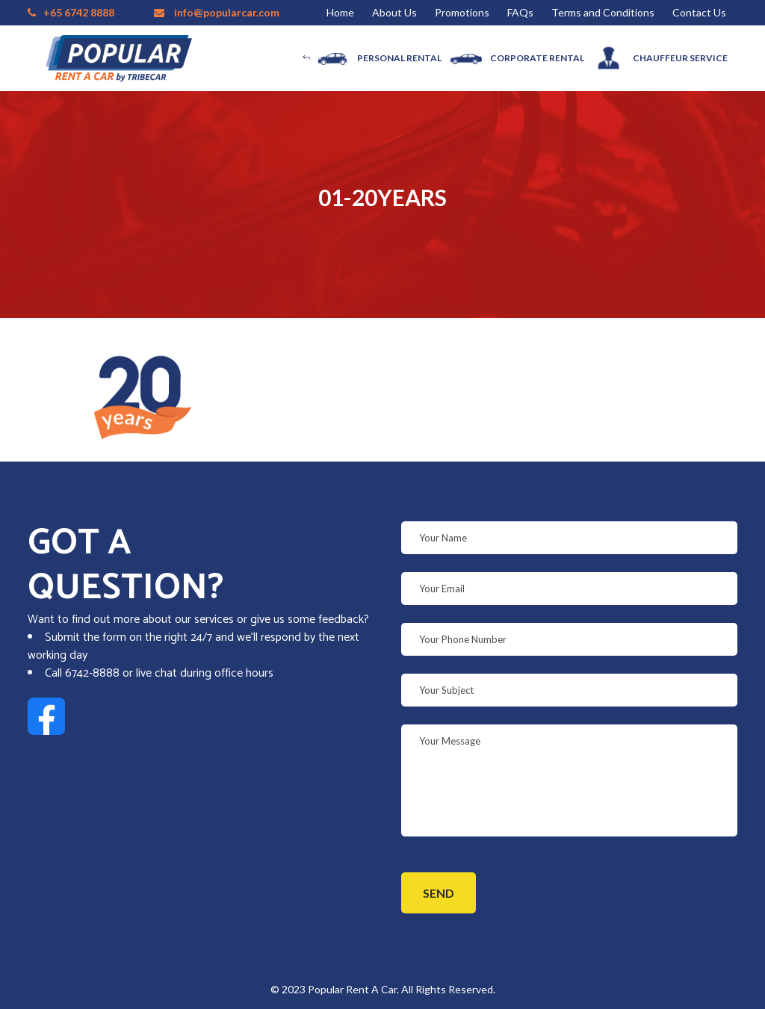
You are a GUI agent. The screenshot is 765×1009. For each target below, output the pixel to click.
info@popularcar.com (226, 12)
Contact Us (699, 12)
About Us (394, 12)
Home (340, 12)
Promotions (462, 12)
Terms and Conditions (602, 12)
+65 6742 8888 (78, 12)
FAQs (520, 12)
